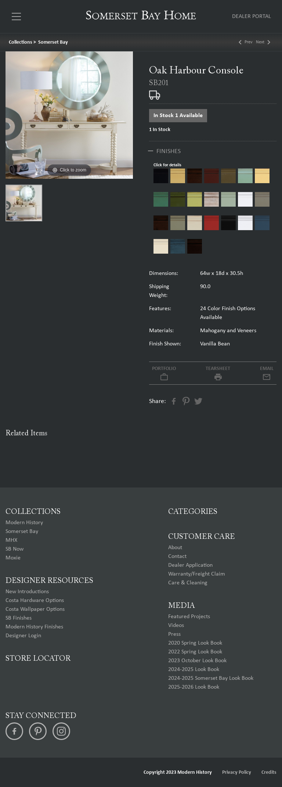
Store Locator (38, 659)
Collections (20, 42)
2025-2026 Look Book (193, 687)
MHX (11, 540)
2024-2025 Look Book (193, 669)
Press (174, 634)
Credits (268, 772)
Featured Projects (189, 617)
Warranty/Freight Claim (196, 574)
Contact (177, 556)
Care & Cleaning (187, 583)
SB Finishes (19, 618)
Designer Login (23, 636)
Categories (192, 512)
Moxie (13, 558)
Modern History (24, 523)
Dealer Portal (251, 16)
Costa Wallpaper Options (35, 609)
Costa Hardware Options (35, 600)
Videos (176, 625)
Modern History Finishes (34, 627)
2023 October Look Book (197, 661)
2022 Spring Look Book (195, 652)
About (175, 548)
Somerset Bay (53, 42)
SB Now (15, 549)
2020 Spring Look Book (195, 643)
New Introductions (27, 592)
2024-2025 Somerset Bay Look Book (210, 678)
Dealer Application (190, 565)
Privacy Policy (236, 772)
